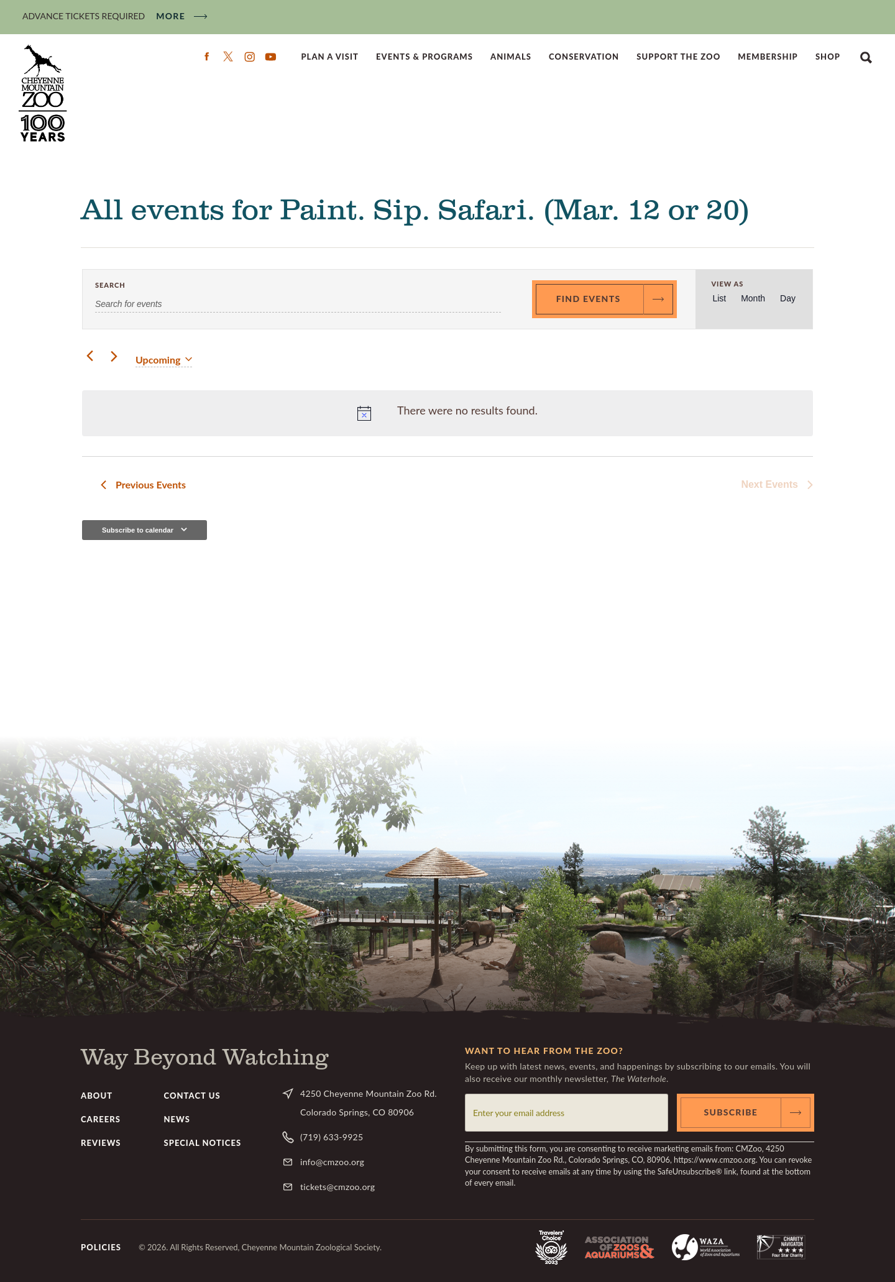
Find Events (588, 298)
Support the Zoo (678, 57)
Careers (101, 1119)
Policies (101, 1247)
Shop (827, 57)
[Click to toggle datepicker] (163, 359)
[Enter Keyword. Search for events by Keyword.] (298, 304)
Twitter (228, 56)
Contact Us (192, 1096)
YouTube (270, 56)
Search (865, 56)
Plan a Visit (330, 57)
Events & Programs (424, 57)
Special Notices (203, 1143)
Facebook (207, 56)
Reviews (101, 1143)
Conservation (584, 57)
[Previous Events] (89, 356)
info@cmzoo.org (332, 1161)
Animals (510, 57)
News (177, 1119)
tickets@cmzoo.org (337, 1186)
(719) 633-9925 (331, 1137)
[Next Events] (113, 356)
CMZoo (44, 93)
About (96, 1096)
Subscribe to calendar (137, 530)
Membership (767, 57)
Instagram (249, 56)
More (170, 16)
